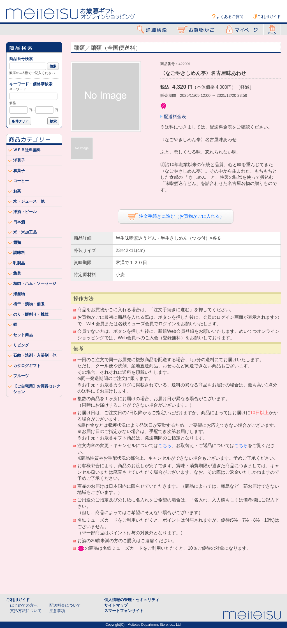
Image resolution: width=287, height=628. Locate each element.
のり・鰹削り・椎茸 (30, 314)
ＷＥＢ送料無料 (27, 150)
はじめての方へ (24, 605)
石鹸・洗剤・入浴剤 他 (34, 355)
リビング (21, 345)
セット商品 (23, 335)
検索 (53, 66)
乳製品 (19, 263)
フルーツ (21, 375)
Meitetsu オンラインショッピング (70, 13)
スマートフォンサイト (124, 610)
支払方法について (25, 610)
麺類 (17, 242)
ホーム (272, 29)
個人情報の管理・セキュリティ (131, 599)
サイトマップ (116, 605)
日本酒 (19, 222)
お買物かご (196, 29)
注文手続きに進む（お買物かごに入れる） (176, 216)
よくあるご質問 (230, 16)
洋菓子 (19, 160)
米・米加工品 (25, 232)
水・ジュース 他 (29, 201)
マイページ (241, 29)
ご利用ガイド (269, 16)
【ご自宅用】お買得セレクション (36, 389)
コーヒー (21, 180)
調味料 (19, 252)
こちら (165, 445)
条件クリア (20, 121)
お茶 (17, 191)
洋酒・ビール (25, 211)
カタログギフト (27, 365)
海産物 (19, 294)
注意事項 (57, 610)
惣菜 (17, 273)
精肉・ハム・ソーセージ (34, 283)
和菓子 (19, 170)
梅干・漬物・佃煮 (29, 304)
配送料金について (65, 605)
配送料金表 (175, 116)
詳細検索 (151, 29)
